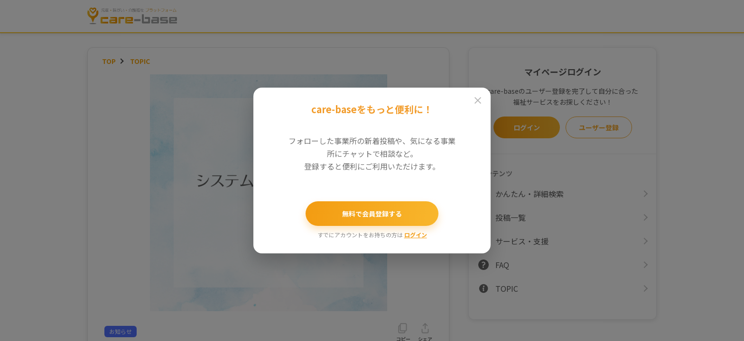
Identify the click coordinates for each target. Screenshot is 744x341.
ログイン (415, 235)
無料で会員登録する (372, 213)
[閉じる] (478, 100)
